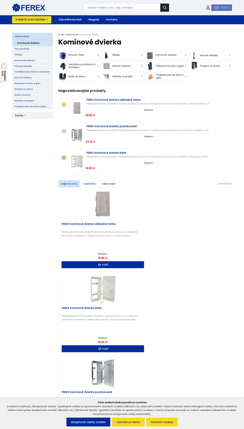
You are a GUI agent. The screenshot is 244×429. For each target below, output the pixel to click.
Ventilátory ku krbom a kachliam (32, 71)
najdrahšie (89, 160)
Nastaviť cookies (163, 422)
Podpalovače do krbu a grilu (30, 106)
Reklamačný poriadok (26, 392)
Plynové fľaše (22, 48)
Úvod (61, 34)
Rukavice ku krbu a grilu (27, 83)
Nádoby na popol (24, 100)
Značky (20, 115)
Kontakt (74, 396)
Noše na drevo (23, 94)
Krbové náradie (23, 66)
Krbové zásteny (23, 77)
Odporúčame (69, 160)
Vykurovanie (22, 36)
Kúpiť (80, 241)
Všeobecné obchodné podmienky (33, 387)
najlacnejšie (109, 160)
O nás (73, 392)
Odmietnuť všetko (128, 422)
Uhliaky (18, 54)
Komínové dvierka (28, 43)
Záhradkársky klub (70, 19)
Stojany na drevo (24, 89)
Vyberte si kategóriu (31, 19)
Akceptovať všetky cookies (87, 422)
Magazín (93, 19)
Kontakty (112, 19)
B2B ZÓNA (75, 387)
